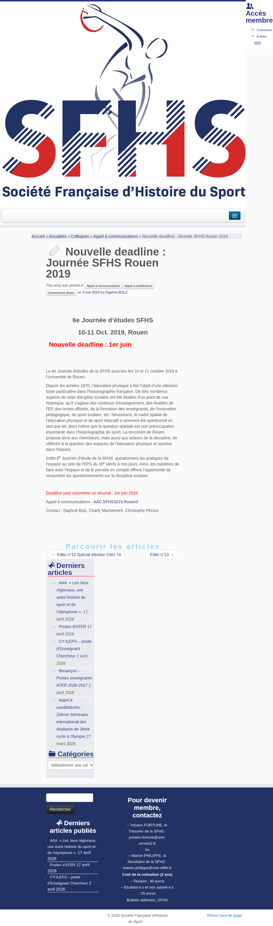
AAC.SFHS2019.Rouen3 (115, 501)
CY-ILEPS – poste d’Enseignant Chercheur (74, 648)
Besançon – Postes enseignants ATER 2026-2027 (74, 678)
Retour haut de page (224, 915)
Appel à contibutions (138, 285)
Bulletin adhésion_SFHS (147, 900)
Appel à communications (115, 236)
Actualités (57, 236)
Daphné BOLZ (116, 292)
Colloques (80, 236)
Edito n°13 (162, 554)
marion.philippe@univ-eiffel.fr (147, 868)
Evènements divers (61, 292)
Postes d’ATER (72, 626)
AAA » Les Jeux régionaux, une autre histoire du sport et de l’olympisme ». (73, 597)
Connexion (264, 30)
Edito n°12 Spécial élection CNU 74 (86, 554)
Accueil (38, 236)
